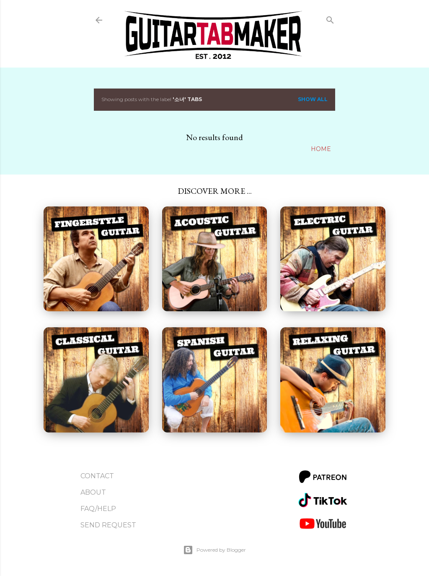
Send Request (108, 525)
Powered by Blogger (214, 550)
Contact (97, 476)
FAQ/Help (98, 509)
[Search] (330, 18)
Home (321, 149)
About (93, 492)
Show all (313, 99)
